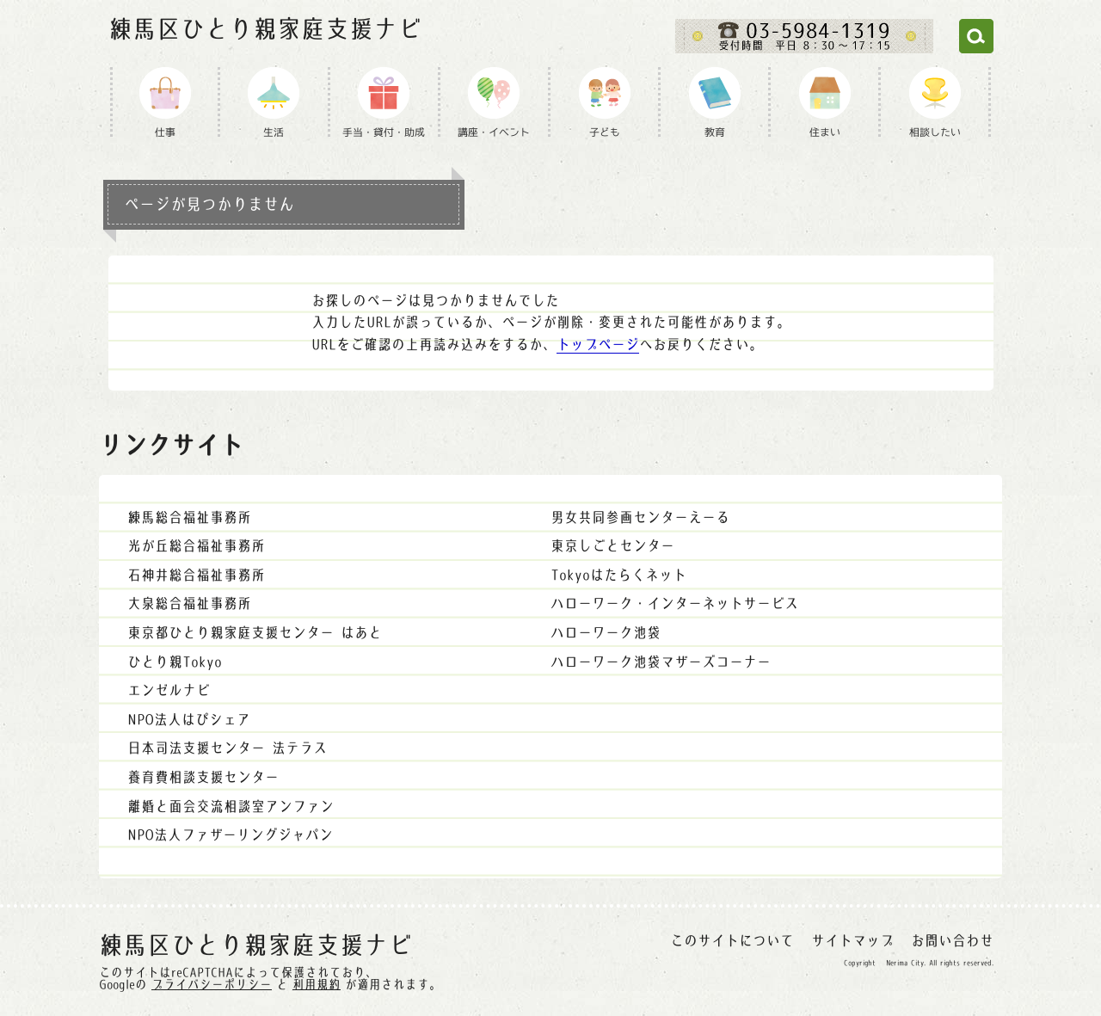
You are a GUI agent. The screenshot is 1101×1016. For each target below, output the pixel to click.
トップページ (598, 344)
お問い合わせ (952, 940)
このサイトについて (732, 940)
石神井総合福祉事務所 (196, 575)
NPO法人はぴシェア (188, 719)
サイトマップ (852, 940)
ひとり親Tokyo (174, 661)
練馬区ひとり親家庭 (264, 29)
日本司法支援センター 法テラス (227, 747)
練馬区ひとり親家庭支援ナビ (255, 945)
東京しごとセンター (612, 545)
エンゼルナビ (168, 690)
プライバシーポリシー (211, 984)
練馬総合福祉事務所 (189, 517)
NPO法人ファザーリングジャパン (230, 834)
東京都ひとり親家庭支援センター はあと (254, 632)
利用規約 (316, 984)
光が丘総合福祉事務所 (196, 545)
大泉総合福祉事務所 (189, 603)
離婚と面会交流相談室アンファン (230, 806)
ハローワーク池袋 (605, 632)
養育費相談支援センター (203, 777)
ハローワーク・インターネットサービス (674, 603)
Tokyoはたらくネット (618, 575)
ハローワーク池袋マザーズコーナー (660, 661)
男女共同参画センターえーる (639, 517)
